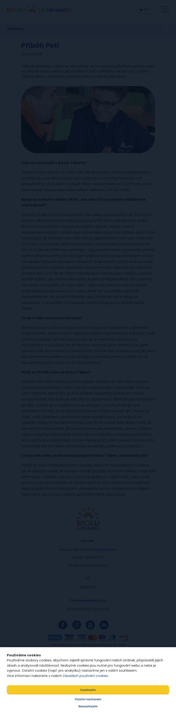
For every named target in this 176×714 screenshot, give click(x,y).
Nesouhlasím (88, 706)
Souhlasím (88, 690)
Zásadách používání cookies (85, 675)
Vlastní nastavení (88, 699)
